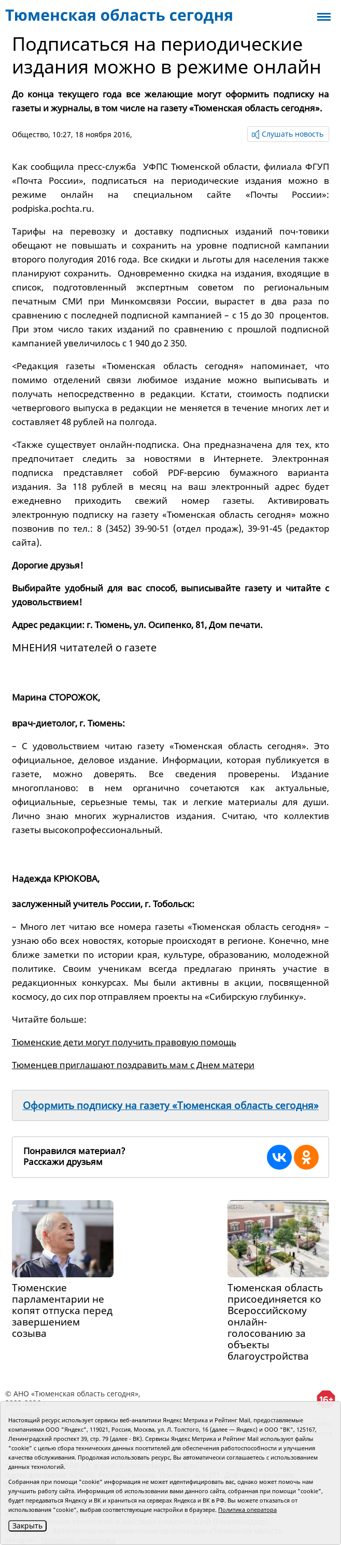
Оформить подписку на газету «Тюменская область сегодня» (171, 1105)
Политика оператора (247, 1509)
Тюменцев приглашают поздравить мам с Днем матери (133, 1065)
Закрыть (27, 1526)
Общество (30, 134)
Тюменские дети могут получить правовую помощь (124, 1042)
